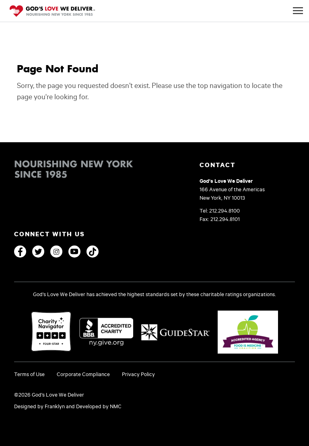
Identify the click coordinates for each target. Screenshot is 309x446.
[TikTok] (93, 252)
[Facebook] (20, 252)
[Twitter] (38, 252)
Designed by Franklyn (39, 406)
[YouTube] (74, 252)
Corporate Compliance (83, 374)
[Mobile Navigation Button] (298, 11)
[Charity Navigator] (51, 332)
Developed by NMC (99, 406)
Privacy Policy (138, 374)
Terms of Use (29, 374)
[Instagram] (56, 252)
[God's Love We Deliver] (52, 11)
